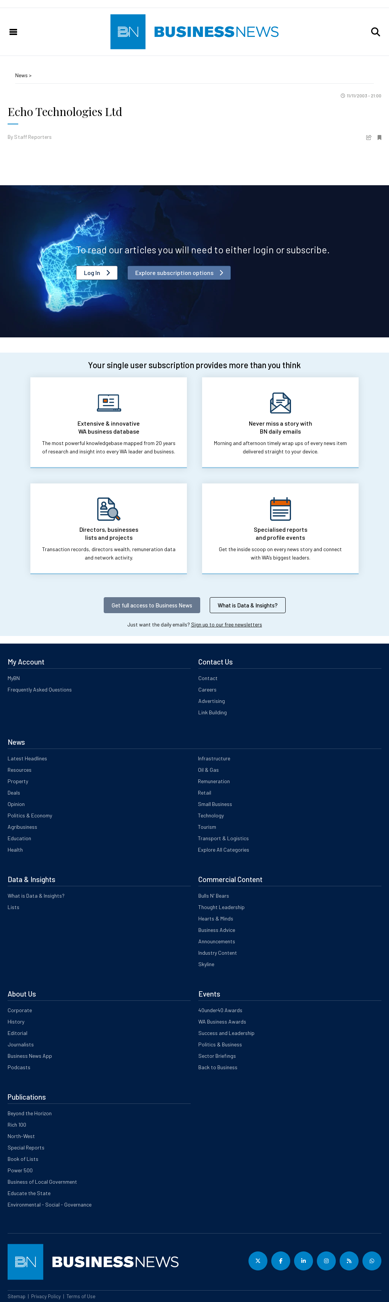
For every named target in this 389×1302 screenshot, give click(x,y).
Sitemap (16, 1296)
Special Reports (26, 1147)
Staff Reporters (33, 137)
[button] (375, 32)
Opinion (16, 804)
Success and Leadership (226, 1033)
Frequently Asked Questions (40, 689)
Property (18, 781)
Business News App (30, 1055)
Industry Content (217, 952)
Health (15, 849)
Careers (207, 689)
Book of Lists (23, 1159)
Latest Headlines (27, 758)
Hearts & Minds (215, 918)
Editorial (17, 1033)
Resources (20, 769)
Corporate (20, 1010)
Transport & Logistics (223, 838)
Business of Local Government (42, 1181)
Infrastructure (214, 758)
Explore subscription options (174, 272)
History (16, 1021)
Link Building (212, 712)
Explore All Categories (223, 849)
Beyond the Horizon (30, 1113)
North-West (21, 1136)
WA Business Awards (222, 1021)
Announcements (216, 941)
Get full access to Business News (152, 605)
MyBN (14, 678)
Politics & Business (220, 1044)
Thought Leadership (221, 907)
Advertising (211, 701)
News (22, 75)
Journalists (21, 1044)
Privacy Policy (46, 1296)
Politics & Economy (30, 815)
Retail (204, 792)
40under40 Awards (220, 1010)
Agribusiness (22, 826)
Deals (14, 792)
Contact (208, 678)
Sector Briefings (217, 1055)
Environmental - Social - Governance (50, 1204)
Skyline (206, 964)
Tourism (207, 826)
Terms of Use (80, 1296)
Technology (211, 815)
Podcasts (19, 1067)
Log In (92, 272)
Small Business (215, 804)
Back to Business (217, 1067)
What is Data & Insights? (248, 605)
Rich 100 (17, 1124)
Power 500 (20, 1170)
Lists (13, 907)
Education (19, 838)
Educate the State (29, 1193)
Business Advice (216, 930)
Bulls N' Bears (213, 895)
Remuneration (214, 781)
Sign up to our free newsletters (226, 624)
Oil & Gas (208, 769)
